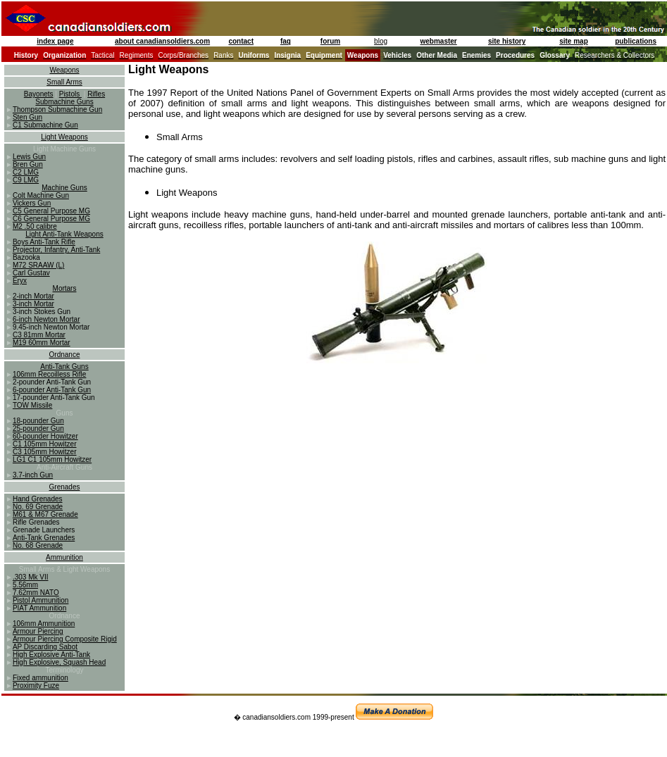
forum (330, 41)
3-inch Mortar (33, 304)
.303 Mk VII (31, 577)
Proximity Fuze (36, 685)
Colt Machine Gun (41, 195)
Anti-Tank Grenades (44, 538)
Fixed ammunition (40, 678)
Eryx (20, 280)
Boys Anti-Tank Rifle (44, 242)
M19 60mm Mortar (41, 342)
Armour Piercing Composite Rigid (65, 639)
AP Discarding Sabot (45, 647)
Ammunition (64, 557)
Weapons (64, 70)
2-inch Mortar (33, 296)
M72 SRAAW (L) (39, 265)
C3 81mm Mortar (39, 335)
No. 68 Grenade (38, 545)
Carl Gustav (31, 273)
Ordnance (64, 354)
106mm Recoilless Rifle (49, 374)
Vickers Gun (32, 203)
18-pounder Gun (38, 421)
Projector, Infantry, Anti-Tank (56, 250)
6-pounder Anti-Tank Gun (52, 390)
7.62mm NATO (36, 592)
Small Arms (64, 82)
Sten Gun (27, 117)
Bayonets (39, 94)
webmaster (438, 41)
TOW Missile (32, 405)
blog (380, 41)
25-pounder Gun (38, 428)
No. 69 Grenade (38, 507)
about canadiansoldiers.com (162, 41)
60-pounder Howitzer (45, 436)
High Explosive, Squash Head (59, 662)
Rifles (96, 94)
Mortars (65, 288)
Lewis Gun (29, 157)
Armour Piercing (38, 631)
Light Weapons (64, 137)
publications (635, 41)
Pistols (70, 94)
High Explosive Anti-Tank (51, 654)
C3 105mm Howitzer (45, 452)
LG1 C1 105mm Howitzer (52, 459)
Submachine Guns (64, 102)
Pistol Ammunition (40, 600)
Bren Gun (28, 164)
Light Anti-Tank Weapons (64, 234)
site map (573, 41)
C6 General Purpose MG (51, 219)
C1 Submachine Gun (45, 125)
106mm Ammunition (44, 623)
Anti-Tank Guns (64, 366)
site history (506, 41)
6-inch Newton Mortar (46, 319)
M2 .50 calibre (35, 226)
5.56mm (25, 585)
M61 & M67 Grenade (45, 514)
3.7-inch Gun (33, 475)
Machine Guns (64, 188)
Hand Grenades (38, 499)
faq (285, 41)
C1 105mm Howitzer (45, 444)
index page (55, 41)
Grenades (64, 487)
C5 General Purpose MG (51, 211)
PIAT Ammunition (39, 608)
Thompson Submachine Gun (57, 109)
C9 (18, 180)
